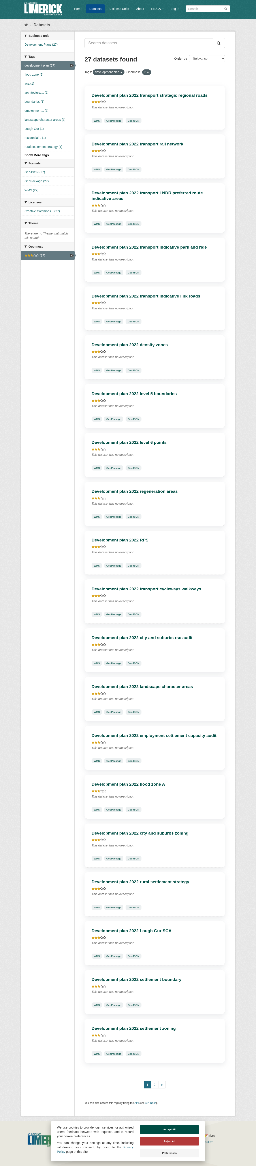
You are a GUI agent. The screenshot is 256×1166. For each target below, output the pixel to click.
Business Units (119, 9)
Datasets (95, 9)
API (136, 1103)
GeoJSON (133, 120)
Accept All (169, 1129)
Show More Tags (36, 155)
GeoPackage (113, 120)
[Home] (26, 25)
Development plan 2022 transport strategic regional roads (150, 95)
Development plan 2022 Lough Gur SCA (132, 930)
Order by (180, 58)
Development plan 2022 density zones (130, 344)
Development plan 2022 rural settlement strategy (140, 882)
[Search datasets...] (149, 43)
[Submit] (226, 8)
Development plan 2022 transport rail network (137, 144)
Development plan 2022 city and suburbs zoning (140, 833)
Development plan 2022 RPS (120, 540)
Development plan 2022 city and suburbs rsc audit (142, 637)
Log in (175, 9)
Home (78, 9)
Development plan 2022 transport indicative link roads (146, 296)
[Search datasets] (208, 8)
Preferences (169, 1153)
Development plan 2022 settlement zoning (134, 1028)
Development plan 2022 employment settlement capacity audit (154, 735)
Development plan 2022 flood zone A (128, 784)
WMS (97, 120)
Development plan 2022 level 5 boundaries (134, 393)
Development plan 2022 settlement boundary (136, 979)
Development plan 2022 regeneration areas (135, 491)
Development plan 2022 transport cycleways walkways (146, 589)
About (140, 9)
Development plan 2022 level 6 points (129, 442)
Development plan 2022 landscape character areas (142, 686)
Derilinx (205, 1142)
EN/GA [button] (157, 9)
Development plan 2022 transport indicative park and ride (149, 247)
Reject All (169, 1141)
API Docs (150, 1103)
